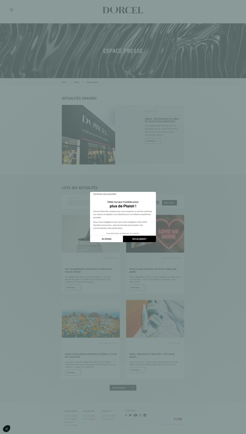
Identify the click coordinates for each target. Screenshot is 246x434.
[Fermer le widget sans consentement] (105, 193)
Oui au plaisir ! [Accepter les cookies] (139, 239)
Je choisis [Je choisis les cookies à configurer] (107, 239)
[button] (6, 428)
